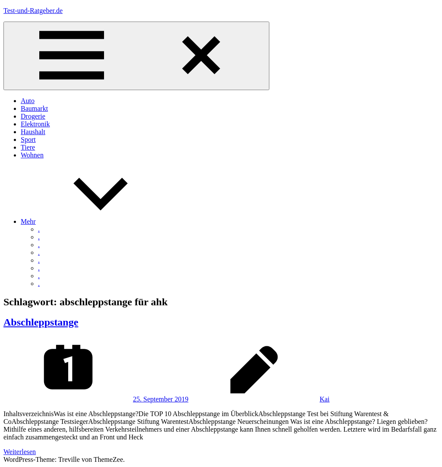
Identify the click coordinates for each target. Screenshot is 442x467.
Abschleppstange (40, 322)
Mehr (93, 221)
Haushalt (33, 131)
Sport (28, 139)
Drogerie (33, 116)
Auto (28, 100)
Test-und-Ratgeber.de (33, 10)
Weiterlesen (19, 451)
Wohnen (32, 155)
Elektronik (35, 124)
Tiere (28, 147)
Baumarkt (34, 108)
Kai (324, 399)
